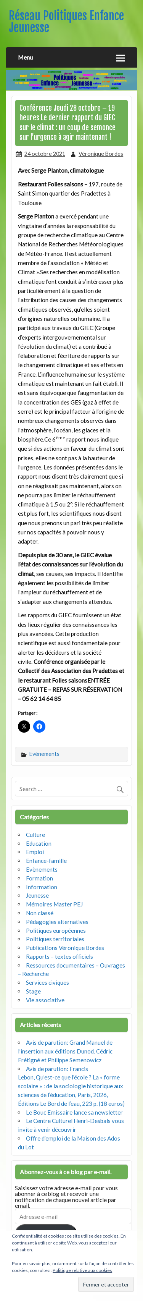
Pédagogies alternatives (57, 921)
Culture (35, 834)
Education (38, 843)
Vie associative (45, 1000)
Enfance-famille (46, 860)
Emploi (35, 851)
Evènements (44, 754)
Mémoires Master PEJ (54, 904)
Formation (39, 878)
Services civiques (47, 982)
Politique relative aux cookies (82, 1270)
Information (41, 887)
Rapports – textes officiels (59, 956)
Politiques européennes (56, 930)
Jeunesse (37, 895)
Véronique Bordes (101, 153)
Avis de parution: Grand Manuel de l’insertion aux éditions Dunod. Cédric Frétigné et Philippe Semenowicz (65, 1051)
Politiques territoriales (55, 938)
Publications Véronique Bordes (65, 947)
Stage (33, 991)
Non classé (39, 912)
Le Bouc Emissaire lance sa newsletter (74, 1112)
